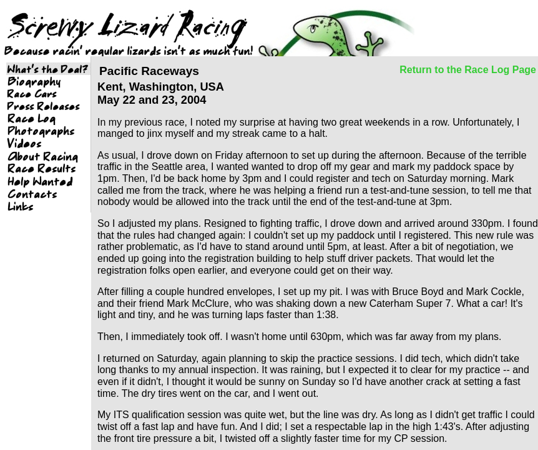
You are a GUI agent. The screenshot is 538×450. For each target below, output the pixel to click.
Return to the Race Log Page (467, 69)
